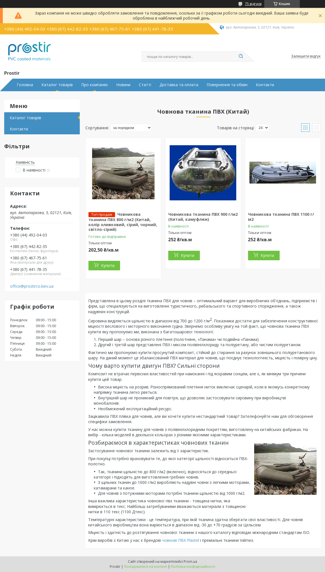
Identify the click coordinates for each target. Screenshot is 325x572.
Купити (107, 265)
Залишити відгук (306, 56)
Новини (123, 85)
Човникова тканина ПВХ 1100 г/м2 (281, 217)
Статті (145, 85)
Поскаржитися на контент (145, 566)
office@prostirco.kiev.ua (31, 286)
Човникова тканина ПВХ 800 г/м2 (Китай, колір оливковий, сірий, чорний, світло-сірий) (122, 222)
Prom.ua (190, 561)
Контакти (265, 85)
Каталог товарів (57, 85)
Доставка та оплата (179, 85)
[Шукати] (241, 56)
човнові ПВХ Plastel (180, 540)
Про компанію (94, 85)
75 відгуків (253, 3)
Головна (25, 85)
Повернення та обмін (227, 85)
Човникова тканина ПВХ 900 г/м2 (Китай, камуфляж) (203, 217)
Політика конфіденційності (193, 566)
